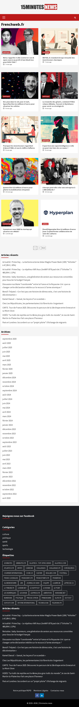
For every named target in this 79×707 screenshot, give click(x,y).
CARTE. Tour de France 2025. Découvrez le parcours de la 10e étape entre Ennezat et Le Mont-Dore (38, 309)
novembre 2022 (9, 485)
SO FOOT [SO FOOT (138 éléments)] (68, 598)
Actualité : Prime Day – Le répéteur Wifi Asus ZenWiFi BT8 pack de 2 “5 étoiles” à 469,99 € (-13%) (37, 271)
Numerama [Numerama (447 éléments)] (8, 598)
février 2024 (7, 420)
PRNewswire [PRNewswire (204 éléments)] (46, 598)
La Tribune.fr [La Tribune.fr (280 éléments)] (9, 588)
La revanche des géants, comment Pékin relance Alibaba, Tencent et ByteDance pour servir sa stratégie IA (59, 104)
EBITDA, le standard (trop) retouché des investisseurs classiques (59, 59)
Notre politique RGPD (22, 690)
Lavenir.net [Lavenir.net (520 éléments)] (22, 588)
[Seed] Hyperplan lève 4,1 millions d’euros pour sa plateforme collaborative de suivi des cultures (59, 231)
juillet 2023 (7, 450)
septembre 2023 (9, 442)
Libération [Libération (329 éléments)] (48, 593)
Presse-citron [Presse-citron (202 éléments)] (32, 598)
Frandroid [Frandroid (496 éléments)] (57, 578)
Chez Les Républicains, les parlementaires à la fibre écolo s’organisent (32, 303)
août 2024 (6, 394)
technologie (7, 224)
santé (4, 541)
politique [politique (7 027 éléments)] (19, 598)
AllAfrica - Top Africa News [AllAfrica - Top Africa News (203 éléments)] (40, 563)
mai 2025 (6, 356)
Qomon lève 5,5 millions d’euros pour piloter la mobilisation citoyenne (18, 188)
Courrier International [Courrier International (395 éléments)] (13, 573)
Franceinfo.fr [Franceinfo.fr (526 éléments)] (27, 578)
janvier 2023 (7, 476)
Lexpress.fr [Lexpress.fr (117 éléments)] (35, 593)
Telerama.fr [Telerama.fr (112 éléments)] (57, 603)
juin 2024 (6, 403)
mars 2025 (6, 364)
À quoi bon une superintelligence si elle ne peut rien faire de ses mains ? (58, 147)
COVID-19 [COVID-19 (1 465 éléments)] (29, 573)
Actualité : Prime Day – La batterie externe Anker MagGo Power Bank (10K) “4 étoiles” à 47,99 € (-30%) (39, 264)
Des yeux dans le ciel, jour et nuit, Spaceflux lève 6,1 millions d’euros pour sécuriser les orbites (19, 104)
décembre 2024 (9, 377)
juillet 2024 (7, 399)
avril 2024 (6, 412)
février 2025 (7, 369)
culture (45, 182)
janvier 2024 (7, 425)
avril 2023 (6, 463)
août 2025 (6, 343)
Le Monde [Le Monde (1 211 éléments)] (46, 588)
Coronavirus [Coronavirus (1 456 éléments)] (69, 568)
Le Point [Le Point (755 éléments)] (57, 588)
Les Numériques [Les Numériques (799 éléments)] (10, 593)
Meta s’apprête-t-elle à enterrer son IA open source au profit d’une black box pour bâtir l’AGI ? (18, 60)
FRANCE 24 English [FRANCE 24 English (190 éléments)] (11, 578)
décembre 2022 (9, 481)
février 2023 (7, 472)
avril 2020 (6, 498)
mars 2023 (6, 468)
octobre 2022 (8, 489)
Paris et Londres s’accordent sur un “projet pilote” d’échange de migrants (34, 322)
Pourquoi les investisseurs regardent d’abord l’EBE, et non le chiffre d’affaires (19, 147)
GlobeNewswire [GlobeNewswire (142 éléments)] (10, 583)
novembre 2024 (9, 382)
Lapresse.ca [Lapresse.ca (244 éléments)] (69, 583)
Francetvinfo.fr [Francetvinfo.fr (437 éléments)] (42, 578)
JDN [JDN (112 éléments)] (21, 583)
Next (43, 248)
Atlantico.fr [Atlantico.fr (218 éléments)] (9, 568)
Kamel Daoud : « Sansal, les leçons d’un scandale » (24, 299)
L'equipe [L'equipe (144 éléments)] (46, 583)
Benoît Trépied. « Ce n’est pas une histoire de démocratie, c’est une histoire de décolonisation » (36, 293)
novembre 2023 (9, 433)
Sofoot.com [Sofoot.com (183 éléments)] (9, 603)
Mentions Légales (41, 690)
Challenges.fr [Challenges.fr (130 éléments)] (54, 568)
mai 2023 (6, 459)
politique (6, 52)
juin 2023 (6, 455)
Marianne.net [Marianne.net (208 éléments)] (60, 593)
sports (5, 545)
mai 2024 (6, 407)
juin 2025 (6, 351)
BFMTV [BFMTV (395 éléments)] (20, 568)
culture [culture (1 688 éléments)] (39, 573)
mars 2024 (6, 416)
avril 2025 (6, 360)
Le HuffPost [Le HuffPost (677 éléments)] (35, 588)
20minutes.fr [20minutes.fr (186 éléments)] (21, 563)
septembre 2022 (9, 494)
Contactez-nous (57, 690)
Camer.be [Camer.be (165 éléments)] (29, 568)
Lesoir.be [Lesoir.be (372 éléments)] (23, 593)
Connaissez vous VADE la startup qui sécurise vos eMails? (17, 230)
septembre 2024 (9, 390)
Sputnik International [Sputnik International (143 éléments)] (26, 603)
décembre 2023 (9, 429)
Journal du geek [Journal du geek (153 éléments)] (33, 583)
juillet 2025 (7, 347)
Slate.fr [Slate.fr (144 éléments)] (58, 598)
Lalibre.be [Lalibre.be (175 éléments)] (57, 583)
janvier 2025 (7, 373)
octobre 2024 (8, 386)
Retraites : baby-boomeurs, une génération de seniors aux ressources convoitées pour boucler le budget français (37, 278)
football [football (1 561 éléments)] (63, 573)
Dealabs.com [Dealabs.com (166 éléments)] (51, 573)
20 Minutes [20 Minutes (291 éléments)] (8, 563)
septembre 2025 (9, 338)
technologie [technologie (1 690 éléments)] (43, 603)
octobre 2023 (8, 437)
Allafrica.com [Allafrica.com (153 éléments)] (60, 563)
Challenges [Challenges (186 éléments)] (41, 568)
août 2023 (6, 446)
